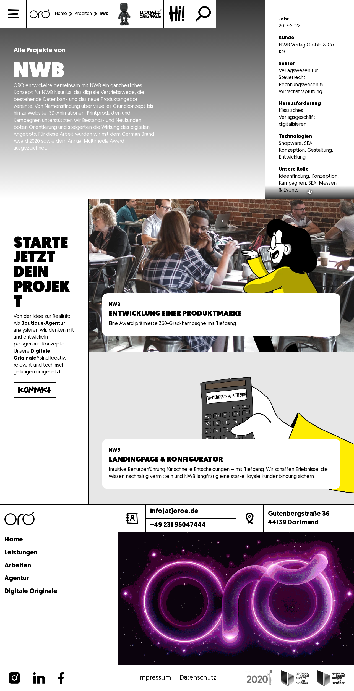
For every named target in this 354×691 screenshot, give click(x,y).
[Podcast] (150, 14)
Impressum (154, 678)
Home (13, 540)
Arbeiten (17, 566)
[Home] (40, 14)
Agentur (16, 578)
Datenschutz (198, 678)
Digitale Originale (30, 591)
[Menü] (13, 14)
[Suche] (203, 14)
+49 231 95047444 (178, 525)
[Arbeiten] (87, 14)
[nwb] (104, 14)
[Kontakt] (177, 14)
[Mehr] (221, 275)
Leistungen (21, 553)
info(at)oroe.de (174, 511)
